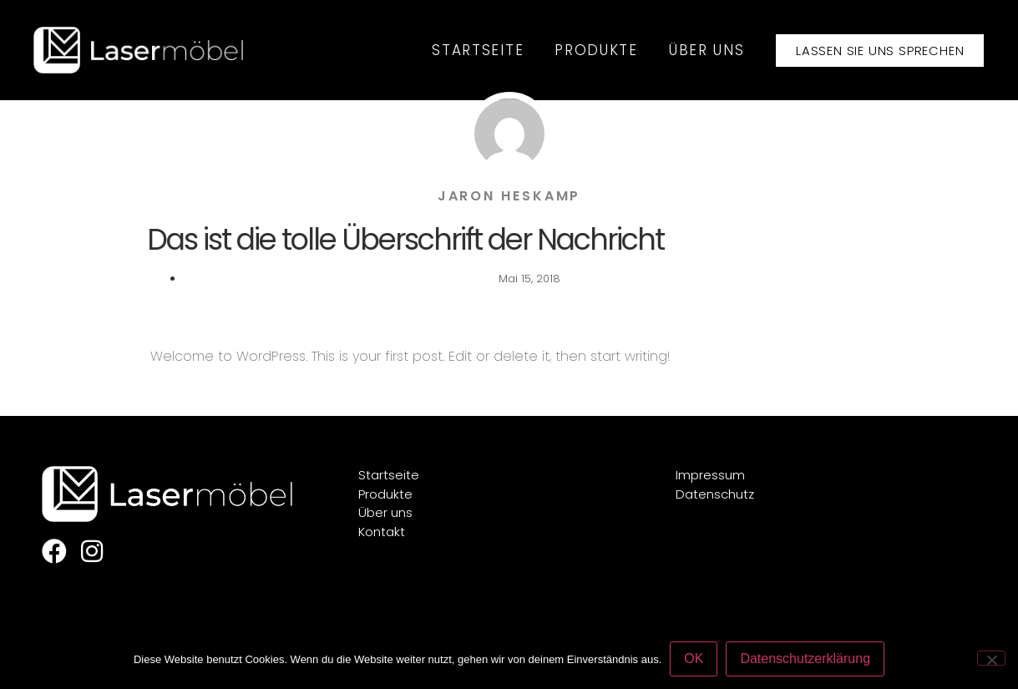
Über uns (707, 50)
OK (693, 658)
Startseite (478, 50)
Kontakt (381, 531)
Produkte (596, 50)
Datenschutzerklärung (805, 658)
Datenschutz (715, 494)
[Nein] (991, 658)
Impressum (710, 475)
